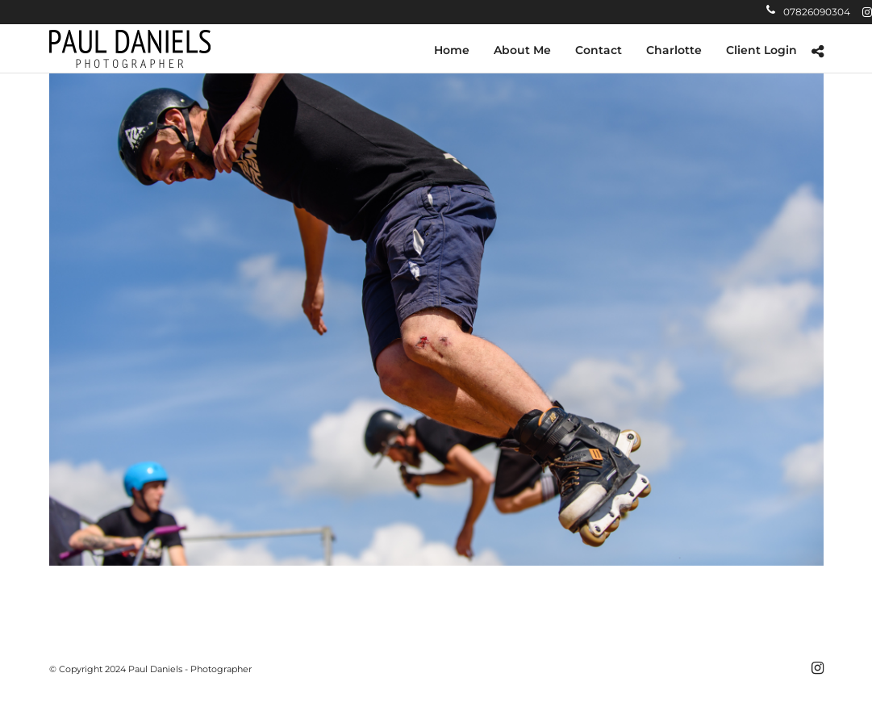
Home (451, 50)
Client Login (761, 50)
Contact (598, 50)
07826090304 (808, 12)
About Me (522, 50)
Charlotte (674, 50)
